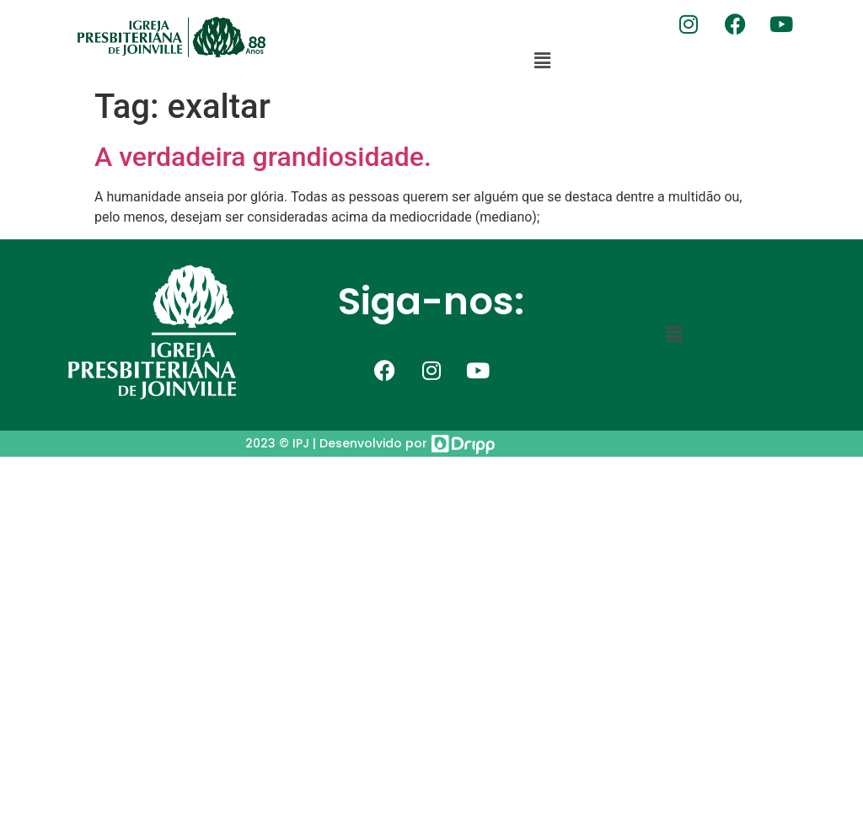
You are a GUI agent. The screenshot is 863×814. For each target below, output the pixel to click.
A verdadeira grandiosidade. (263, 157)
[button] (542, 61)
